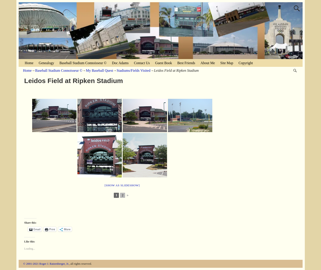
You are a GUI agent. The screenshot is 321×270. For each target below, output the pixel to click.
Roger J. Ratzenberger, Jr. (54, 263)
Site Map (226, 63)
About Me (208, 63)
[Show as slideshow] (122, 185)
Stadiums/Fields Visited (133, 70)
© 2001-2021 (31, 263)
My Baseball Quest (99, 70)
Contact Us (142, 63)
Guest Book (163, 63)
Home (29, 63)
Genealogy (46, 63)
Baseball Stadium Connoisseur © (83, 63)
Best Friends (186, 63)
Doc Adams (120, 63)
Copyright (245, 63)
